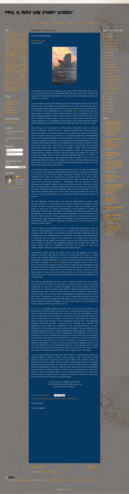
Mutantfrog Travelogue (114, 162)
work (17, 90)
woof (7, 90)
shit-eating (9, 78)
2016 (108, 96)
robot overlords (20, 73)
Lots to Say (109, 209)
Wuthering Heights (113, 70)
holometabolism (10, 53)
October (111, 46)
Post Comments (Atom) (49, 472)
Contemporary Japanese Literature (113, 153)
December (111, 40)
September (112, 49)
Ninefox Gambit (112, 79)
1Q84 (7, 34)
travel (17, 83)
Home (33, 23)
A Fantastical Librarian (114, 184)
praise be (22, 67)
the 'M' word (16, 81)
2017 (108, 37)
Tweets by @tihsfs (11, 122)
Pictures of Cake (91, 23)
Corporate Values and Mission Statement (13, 103)
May (109, 55)
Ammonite (110, 82)
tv (13, 85)
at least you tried (16, 41)
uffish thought (21, 85)
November (111, 43)
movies (23, 62)
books (39, 398)
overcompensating (11, 64)
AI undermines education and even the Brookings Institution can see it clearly (114, 166)
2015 (108, 99)
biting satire (9, 46)
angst (7, 41)
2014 (108, 103)
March (110, 61)
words (11, 90)
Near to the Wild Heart (115, 86)
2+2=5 (11, 34)
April (109, 58)
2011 (108, 112)
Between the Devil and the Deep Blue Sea (114, 123)
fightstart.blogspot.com (23, 480)
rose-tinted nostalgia (15, 76)
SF (77, 398)
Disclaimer (44, 23)
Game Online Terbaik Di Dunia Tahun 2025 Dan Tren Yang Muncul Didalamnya (114, 189)
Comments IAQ (10, 113)
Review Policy (57, 23)
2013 (108, 106)
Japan (78, 23)
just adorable (21, 55)
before (75, 111)
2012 (108, 109)
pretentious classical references (64, 398)
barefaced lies (20, 43)
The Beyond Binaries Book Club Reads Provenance (113, 230)
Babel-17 (110, 73)
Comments (11, 154)
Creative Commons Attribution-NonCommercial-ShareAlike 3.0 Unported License (73, 480)
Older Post (92, 467)
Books (69, 23)
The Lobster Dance (113, 226)
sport (7, 81)
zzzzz (20, 90)
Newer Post (37, 467)
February (111, 64)
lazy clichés (9, 58)
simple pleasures (19, 78)
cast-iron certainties (12, 48)
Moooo (20, 36)
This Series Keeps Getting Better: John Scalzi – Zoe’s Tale (112, 145)
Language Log (111, 175)
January (111, 93)
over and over (54, 262)
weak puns (22, 88)
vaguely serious (11, 88)
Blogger (68, 489)
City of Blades (112, 67)
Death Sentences (113, 89)
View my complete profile (14, 187)
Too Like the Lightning (115, 76)
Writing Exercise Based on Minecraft (113, 220)
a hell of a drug (20, 39)
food (24, 50)
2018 (108, 34)
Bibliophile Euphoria (112, 202)
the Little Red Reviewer (114, 207)
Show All (121, 236)
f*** (19, 50)
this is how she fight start (38, 12)
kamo (41, 395)
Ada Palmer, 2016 (38, 41)
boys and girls (47, 398)
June (109, 52)
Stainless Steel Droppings (111, 199)
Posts (10, 150)
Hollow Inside (110, 156)
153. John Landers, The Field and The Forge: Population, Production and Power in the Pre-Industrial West (113, 129)
